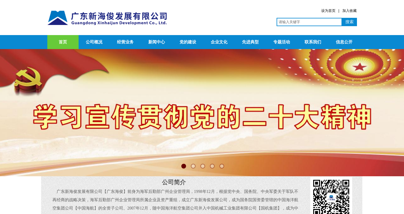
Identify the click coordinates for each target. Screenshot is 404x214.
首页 (63, 42)
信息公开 (344, 42)
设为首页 (328, 11)
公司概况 (94, 42)
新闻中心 (156, 42)
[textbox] (309, 22)
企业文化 (219, 42)
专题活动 (281, 42)
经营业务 (125, 42)
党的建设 (188, 42)
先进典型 (250, 42)
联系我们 (313, 42)
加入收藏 (349, 11)
